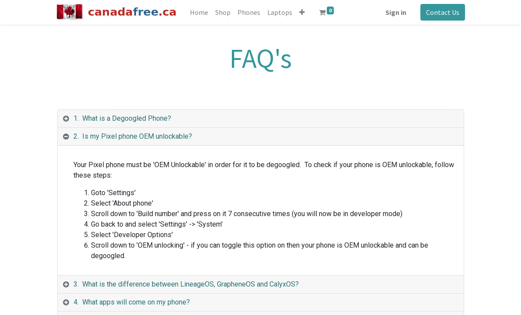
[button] (303, 12)
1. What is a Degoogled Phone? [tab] (122, 118)
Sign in (395, 12)
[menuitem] (200, 12)
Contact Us (441, 12)
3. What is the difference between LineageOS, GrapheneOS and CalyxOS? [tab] (186, 284)
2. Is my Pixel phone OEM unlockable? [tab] (132, 136)
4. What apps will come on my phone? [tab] (131, 302)
